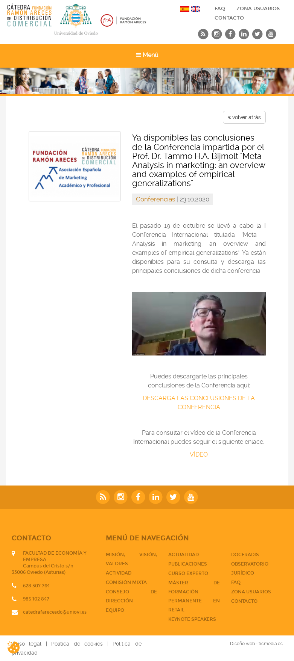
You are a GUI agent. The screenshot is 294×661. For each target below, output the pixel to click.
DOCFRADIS (245, 554)
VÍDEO (199, 454)
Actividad (118, 573)
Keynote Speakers (192, 619)
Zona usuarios (258, 9)
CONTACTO (229, 18)
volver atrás (244, 117)
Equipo (115, 610)
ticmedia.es (271, 643)
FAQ (220, 9)
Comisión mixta (126, 582)
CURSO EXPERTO (188, 573)
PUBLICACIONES (187, 564)
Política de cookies (77, 644)
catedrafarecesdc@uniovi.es (55, 612)
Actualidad (183, 554)
